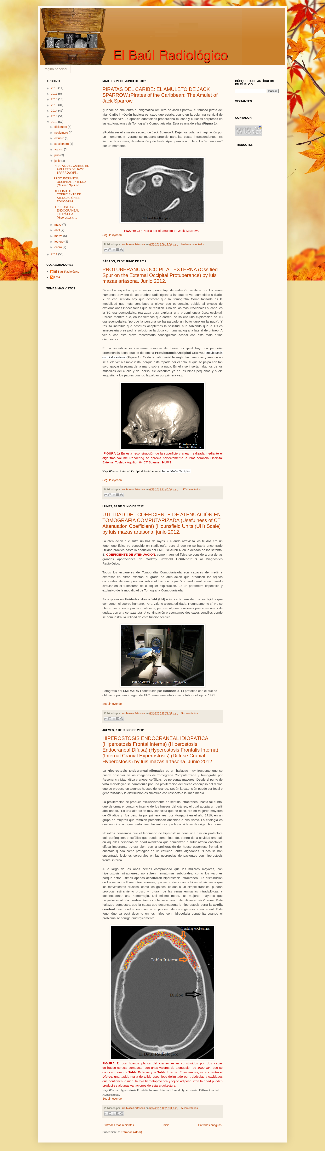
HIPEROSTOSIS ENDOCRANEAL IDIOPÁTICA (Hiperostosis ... (66, 212)
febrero (59, 241)
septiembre (61, 143)
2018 (54, 88)
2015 (54, 105)
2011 (54, 254)
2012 (54, 121)
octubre (59, 138)
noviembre (61, 132)
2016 (54, 99)
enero (58, 247)
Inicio (166, 1125)
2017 (54, 93)
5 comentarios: (190, 1108)
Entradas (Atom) (131, 1132)
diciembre (61, 126)
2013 (54, 116)
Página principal (55, 69)
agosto (59, 149)
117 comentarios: (191, 489)
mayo (58, 224)
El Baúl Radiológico (66, 271)
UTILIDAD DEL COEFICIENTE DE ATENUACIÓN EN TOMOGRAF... (67, 196)
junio (57, 160)
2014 (54, 110)
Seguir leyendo (112, 235)
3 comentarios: (190, 713)
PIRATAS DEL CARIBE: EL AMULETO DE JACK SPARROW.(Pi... (71, 169)
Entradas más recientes (118, 1125)
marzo (58, 236)
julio (57, 155)
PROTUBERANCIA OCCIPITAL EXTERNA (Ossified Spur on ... (70, 182)
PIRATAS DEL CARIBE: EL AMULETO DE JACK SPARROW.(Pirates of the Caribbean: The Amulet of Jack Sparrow (159, 95)
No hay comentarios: (193, 244)
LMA (57, 277)
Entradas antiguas (210, 1125)
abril (57, 230)
